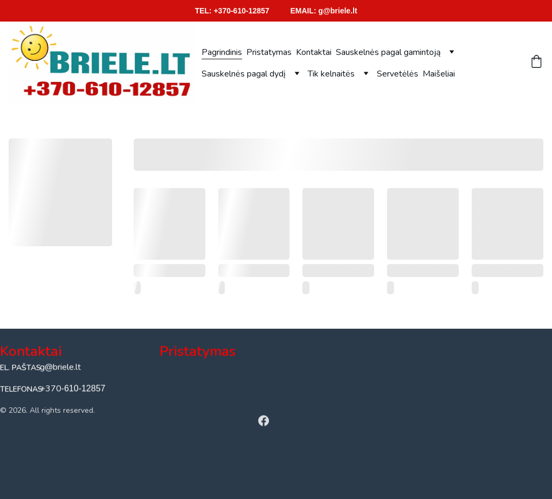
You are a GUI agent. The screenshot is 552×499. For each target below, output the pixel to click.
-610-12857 (83, 388)
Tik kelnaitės (331, 74)
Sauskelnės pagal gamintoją (388, 52)
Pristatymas (269, 52)
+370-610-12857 (241, 10)
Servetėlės (397, 74)
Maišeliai (439, 74)
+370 (50, 389)
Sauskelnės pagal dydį (244, 74)
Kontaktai (314, 52)
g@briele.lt (338, 10)
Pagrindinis (222, 52)
